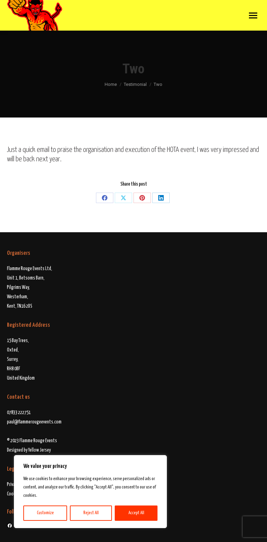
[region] (90, 491)
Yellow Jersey (39, 450)
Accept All (136, 513)
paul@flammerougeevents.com (34, 422)
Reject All (91, 513)
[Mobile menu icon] (253, 15)
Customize (45, 513)
